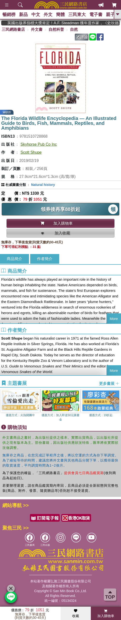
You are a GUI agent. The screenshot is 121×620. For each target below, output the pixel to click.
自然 (74, 29)
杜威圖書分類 (16, 185)
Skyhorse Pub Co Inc (39, 144)
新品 (23, 14)
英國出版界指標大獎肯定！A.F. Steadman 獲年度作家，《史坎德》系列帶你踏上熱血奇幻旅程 (66, 23)
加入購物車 (105, 613)
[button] (117, 405)
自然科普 (56, 29)
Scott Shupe (31, 152)
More (114, 319)
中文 (35, 14)
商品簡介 (14, 259)
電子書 (95, 14)
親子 (110, 14)
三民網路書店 (13, 29)
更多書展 (109, 384)
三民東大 (77, 14)
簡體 (60, 14)
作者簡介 (44, 259)
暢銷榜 (8, 14)
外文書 (37, 29)
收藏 (75, 613)
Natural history (43, 185)
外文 (48, 14)
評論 (82, 37)
